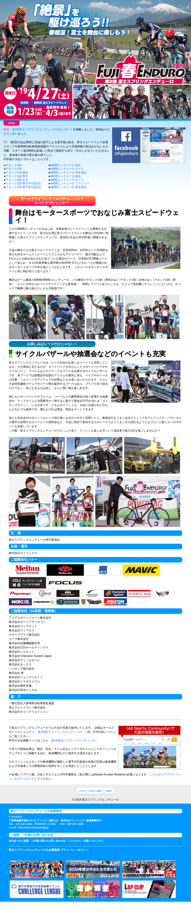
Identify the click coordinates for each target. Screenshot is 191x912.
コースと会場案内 (138, 123)
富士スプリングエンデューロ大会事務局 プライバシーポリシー (49, 856)
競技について (83, 123)
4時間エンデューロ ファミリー (69, 190)
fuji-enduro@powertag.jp (34, 834)
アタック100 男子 (17, 183)
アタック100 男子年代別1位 (23, 194)
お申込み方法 (55, 123)
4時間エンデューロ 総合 (65, 183)
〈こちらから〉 (74, 847)
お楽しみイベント (111, 123)
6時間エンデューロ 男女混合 (68, 179)
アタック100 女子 (17, 186)
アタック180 (14, 172)
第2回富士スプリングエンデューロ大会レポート (42, 136)
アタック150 (14, 175)
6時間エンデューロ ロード (67, 175)
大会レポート (166, 123)
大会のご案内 (28, 123)
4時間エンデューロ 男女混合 (68, 194)
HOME (8, 123)
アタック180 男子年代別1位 (23, 190)
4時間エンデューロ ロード (67, 186)
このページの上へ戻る (90, 797)
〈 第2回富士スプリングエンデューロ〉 (59, 738)
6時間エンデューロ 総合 (65, 172)
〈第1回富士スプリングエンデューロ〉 (73, 747)
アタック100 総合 (17, 179)
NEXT (109, 797)
